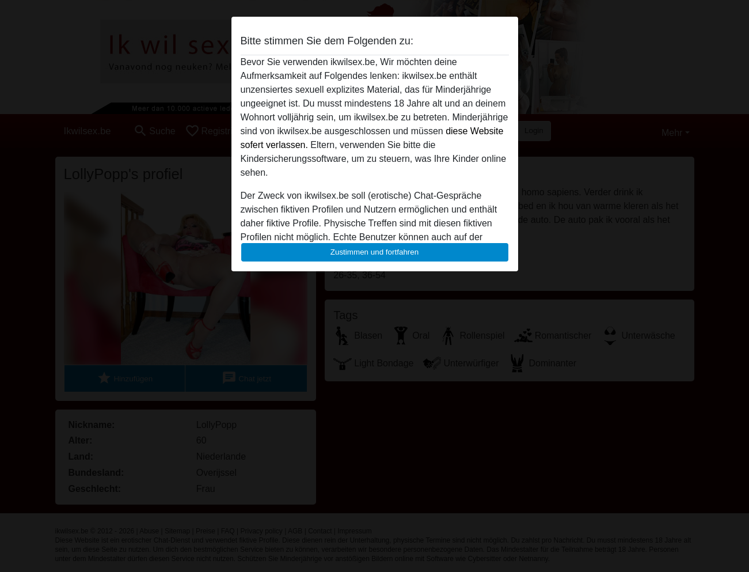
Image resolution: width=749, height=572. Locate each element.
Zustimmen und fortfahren (374, 252)
